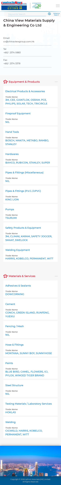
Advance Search (56, 14)
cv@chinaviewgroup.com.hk (18, 41)
